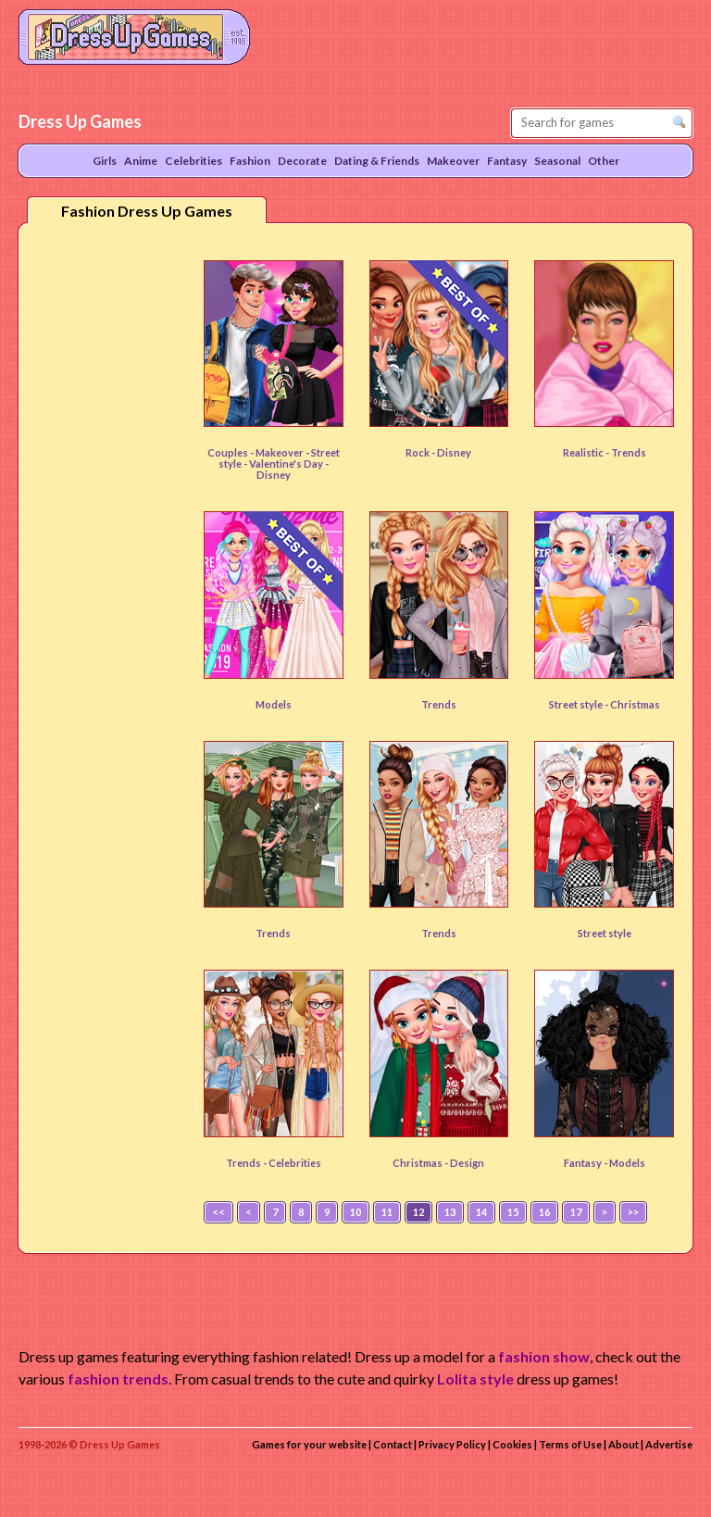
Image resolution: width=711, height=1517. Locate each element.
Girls (105, 161)
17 (575, 1212)
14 (481, 1212)
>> (633, 1212)
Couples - (231, 452)
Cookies (512, 1444)
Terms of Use (570, 1444)
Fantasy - (586, 1163)
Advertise (668, 1444)
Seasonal (557, 161)
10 (355, 1212)
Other (603, 161)
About (623, 1444)
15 (512, 1212)
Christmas (635, 704)
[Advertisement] (107, 527)
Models (274, 704)
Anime (140, 161)
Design (467, 1163)
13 (449, 1212)
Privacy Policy (452, 1444)
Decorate (302, 161)
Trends (628, 452)
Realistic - (587, 452)
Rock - (421, 452)
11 (387, 1212)
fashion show (544, 1356)
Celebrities (294, 1163)
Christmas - (421, 1163)
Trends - (247, 1163)
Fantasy (507, 161)
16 (544, 1212)
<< (218, 1212)
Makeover (281, 452)
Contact (392, 1444)
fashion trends (118, 1378)
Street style (604, 933)
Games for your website (309, 1444)
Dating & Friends (376, 161)
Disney (454, 452)
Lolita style (475, 1378)
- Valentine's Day (284, 464)
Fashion (250, 161)
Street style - (579, 704)
